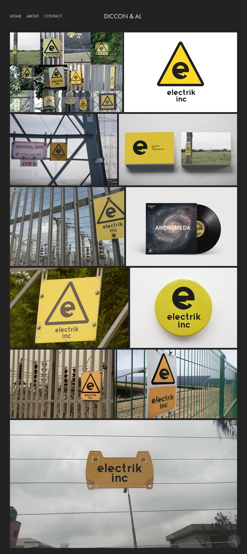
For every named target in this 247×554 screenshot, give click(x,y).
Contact (53, 16)
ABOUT (33, 16)
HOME (15, 16)
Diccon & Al (123, 16)
